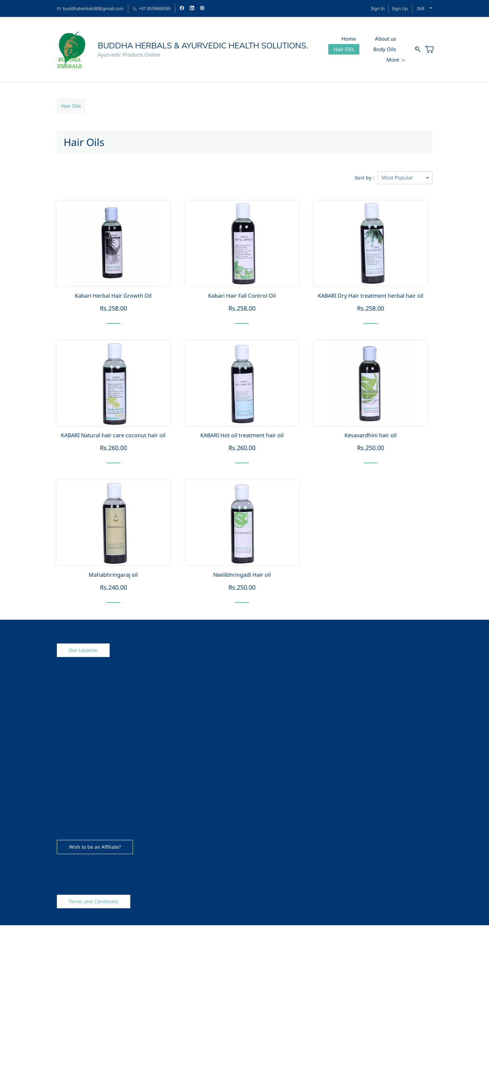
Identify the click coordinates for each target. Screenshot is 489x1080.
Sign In (378, 8)
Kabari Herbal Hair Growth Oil (113, 296)
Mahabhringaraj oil (113, 574)
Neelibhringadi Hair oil (242, 574)
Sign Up (400, 8)
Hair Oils (71, 106)
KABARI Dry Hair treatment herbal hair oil (370, 296)
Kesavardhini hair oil (370, 435)
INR (420, 8)
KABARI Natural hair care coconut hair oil (113, 435)
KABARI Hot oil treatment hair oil (242, 435)
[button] (83, 650)
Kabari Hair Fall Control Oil (242, 296)
